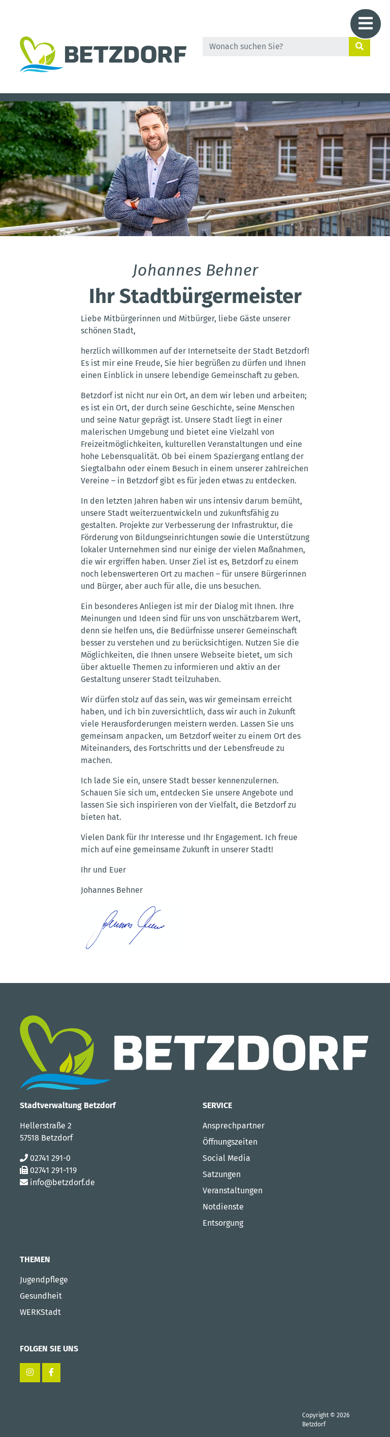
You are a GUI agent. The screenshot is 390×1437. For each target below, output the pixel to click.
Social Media (226, 1158)
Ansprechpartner (234, 1125)
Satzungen (222, 1174)
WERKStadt (40, 1312)
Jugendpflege (44, 1279)
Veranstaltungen (233, 1190)
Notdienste (223, 1207)
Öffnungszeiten (230, 1142)
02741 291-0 (50, 1158)
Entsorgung (223, 1223)
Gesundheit (41, 1296)
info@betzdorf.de (62, 1182)
